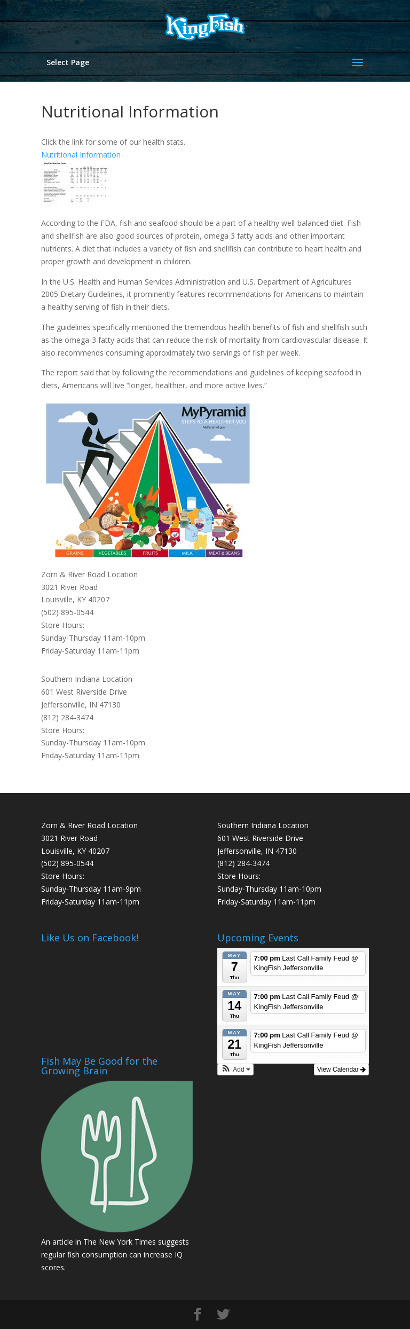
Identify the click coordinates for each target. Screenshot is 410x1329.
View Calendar (341, 1069)
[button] (235, 1069)
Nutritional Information (81, 155)
